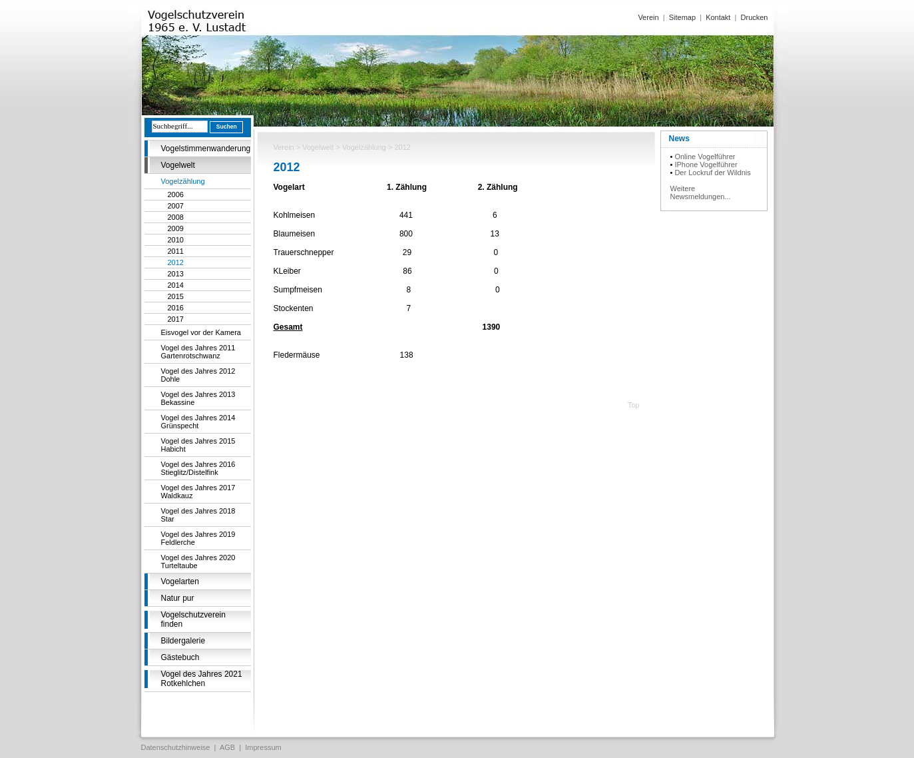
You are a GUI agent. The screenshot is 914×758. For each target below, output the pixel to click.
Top (634, 405)
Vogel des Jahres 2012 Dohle (198, 375)
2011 (176, 251)
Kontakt (718, 17)
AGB (227, 747)
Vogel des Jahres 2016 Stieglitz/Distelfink (198, 468)
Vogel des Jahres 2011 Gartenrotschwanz (198, 352)
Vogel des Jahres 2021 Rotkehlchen (201, 678)
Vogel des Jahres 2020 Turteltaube (198, 561)
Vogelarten (180, 581)
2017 (176, 319)
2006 (176, 194)
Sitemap (682, 17)
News (679, 138)
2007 (176, 206)
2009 (176, 228)
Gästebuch (180, 657)
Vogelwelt (178, 165)
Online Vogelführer (704, 157)
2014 (176, 285)
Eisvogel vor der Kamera (201, 332)
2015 (176, 296)
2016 (176, 308)
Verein (648, 17)
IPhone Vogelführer (705, 165)
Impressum (263, 747)
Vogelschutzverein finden (193, 619)
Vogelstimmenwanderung (206, 148)
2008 (176, 217)
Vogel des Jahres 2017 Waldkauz (198, 492)
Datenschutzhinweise (175, 747)
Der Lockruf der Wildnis (712, 173)
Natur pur (177, 598)
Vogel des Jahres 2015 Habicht (198, 445)
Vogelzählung (183, 181)
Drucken (754, 17)
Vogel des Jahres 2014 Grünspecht (198, 422)
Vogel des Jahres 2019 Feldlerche (198, 538)
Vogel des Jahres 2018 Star (198, 515)
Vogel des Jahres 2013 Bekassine (198, 398)
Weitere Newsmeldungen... (700, 192)
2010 (176, 240)
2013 (176, 274)
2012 (176, 262)
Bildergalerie (183, 640)
